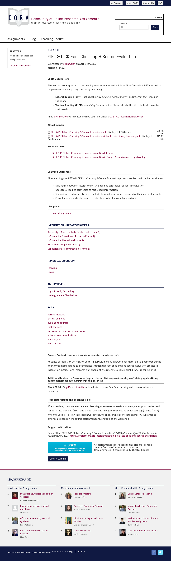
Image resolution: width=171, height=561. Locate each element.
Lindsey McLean (80, 534)
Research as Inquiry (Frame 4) (64, 244)
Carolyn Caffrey (80, 497)
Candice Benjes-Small (29, 500)
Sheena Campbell (135, 497)
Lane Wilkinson (26, 525)
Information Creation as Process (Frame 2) (71, 236)
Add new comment (58, 458)
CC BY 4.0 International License (126, 116)
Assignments (16, 39)
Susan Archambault (82, 509)
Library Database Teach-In (140, 493)
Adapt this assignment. (21, 65)
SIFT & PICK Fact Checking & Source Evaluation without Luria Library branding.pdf (95, 136)
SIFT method (61, 116)
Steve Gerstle (25, 512)
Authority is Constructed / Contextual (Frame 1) (74, 232)
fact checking (55, 327)
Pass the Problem (82, 493)
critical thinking (56, 318)
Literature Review (82, 530)
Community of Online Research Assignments (65, 18)
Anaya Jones (133, 534)
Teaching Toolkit (52, 39)
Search (158, 17)
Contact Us (148, 3)
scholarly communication (62, 335)
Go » (154, 27)
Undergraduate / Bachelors (62, 295)
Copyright (69, 551)
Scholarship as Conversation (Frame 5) (69, 248)
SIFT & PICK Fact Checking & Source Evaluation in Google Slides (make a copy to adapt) (99, 157)
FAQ (160, 3)
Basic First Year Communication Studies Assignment (143, 520)
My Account (116, 3)
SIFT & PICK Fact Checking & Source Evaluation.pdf (78, 132)
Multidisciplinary (61, 213)
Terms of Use (57, 551)
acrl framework (56, 314)
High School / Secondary (61, 291)
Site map (80, 551)
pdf (68, 387)
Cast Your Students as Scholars (143, 530)
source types (55, 339)
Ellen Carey (69, 63)
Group (51, 271)
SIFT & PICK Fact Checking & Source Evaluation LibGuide (83, 153)
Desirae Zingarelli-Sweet (84, 525)
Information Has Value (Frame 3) (66, 240)
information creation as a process (66, 331)
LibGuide (79, 387)
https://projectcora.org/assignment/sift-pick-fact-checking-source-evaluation (113, 435)
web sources (54, 343)
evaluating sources (58, 322)
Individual (53, 267)
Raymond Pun (133, 525)
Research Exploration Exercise (88, 506)
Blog (32, 39)
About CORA (132, 3)
